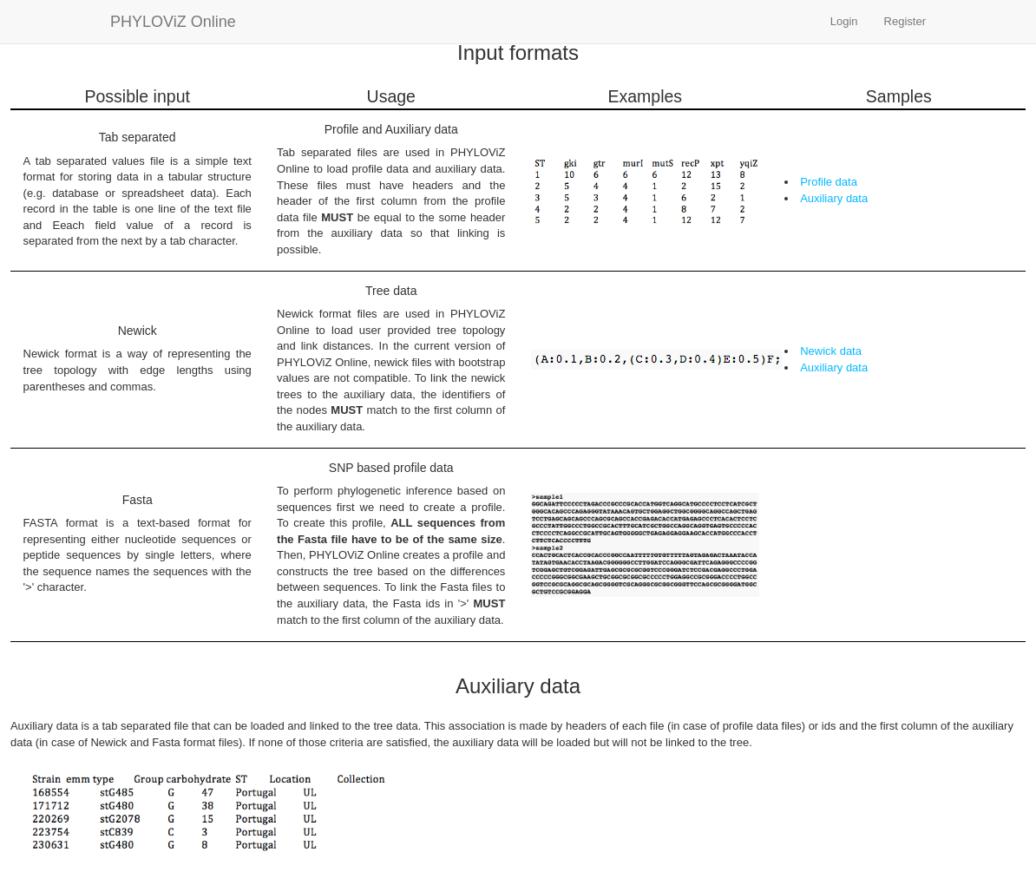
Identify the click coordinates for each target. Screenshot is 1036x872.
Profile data (828, 181)
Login (844, 21)
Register (905, 21)
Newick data (831, 350)
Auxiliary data (834, 198)
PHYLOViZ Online (173, 21)
